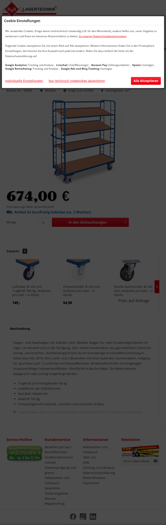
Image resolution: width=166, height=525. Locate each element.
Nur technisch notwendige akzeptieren (77, 81)
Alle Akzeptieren (146, 81)
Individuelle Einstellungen (24, 81)
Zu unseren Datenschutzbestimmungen (102, 36)
